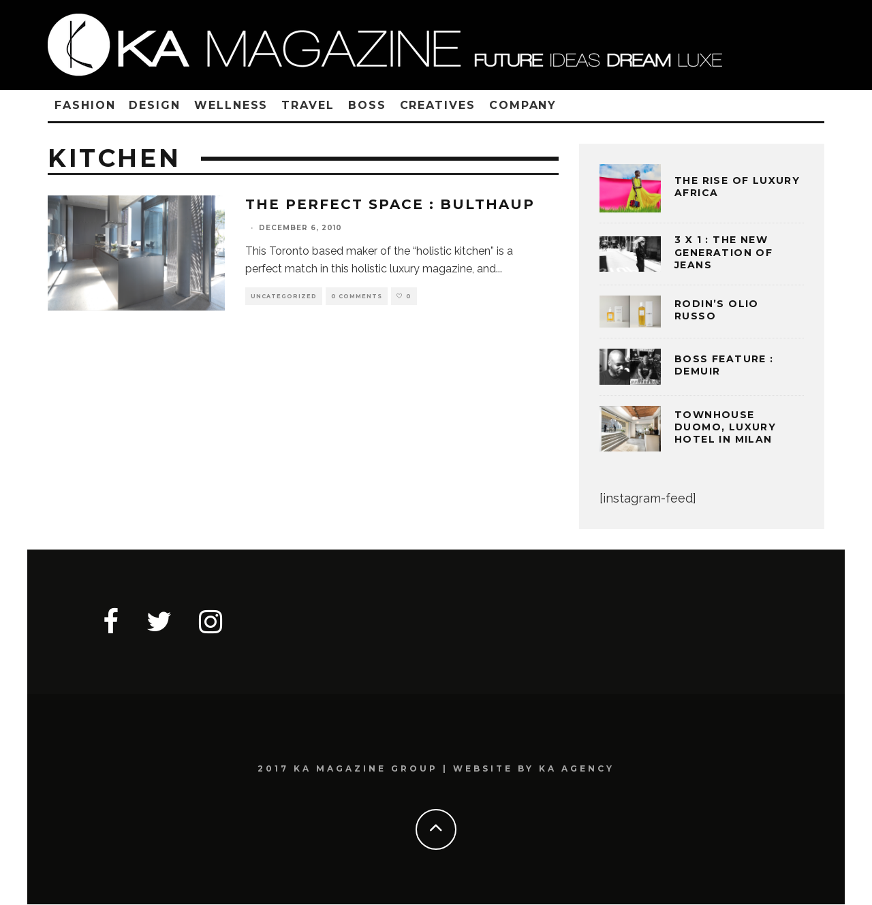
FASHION (84, 105)
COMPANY (523, 105)
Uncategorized (284, 296)
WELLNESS (231, 105)
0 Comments (356, 296)
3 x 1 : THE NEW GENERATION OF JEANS (723, 252)
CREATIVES (438, 105)
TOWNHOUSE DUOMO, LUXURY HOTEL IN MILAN (725, 427)
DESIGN (155, 105)
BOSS (367, 105)
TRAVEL (307, 105)
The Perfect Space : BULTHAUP (390, 204)
